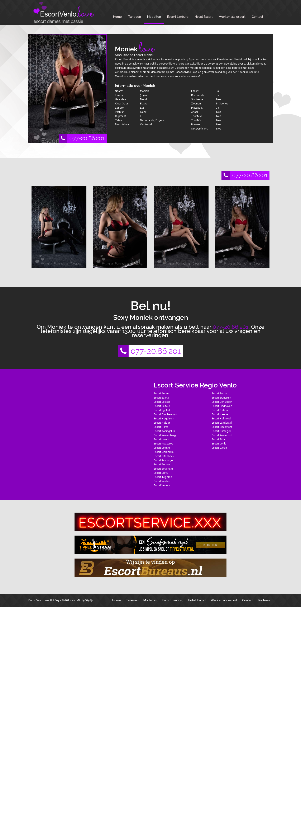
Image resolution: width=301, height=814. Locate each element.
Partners (264, 600)
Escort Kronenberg (165, 435)
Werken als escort (232, 16)
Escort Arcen (161, 393)
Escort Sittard (219, 439)
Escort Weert (219, 447)
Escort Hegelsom (164, 418)
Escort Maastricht (222, 426)
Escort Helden (162, 422)
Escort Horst (161, 426)
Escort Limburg (177, 16)
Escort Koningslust (164, 431)
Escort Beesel (162, 401)
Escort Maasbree (163, 443)
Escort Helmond (221, 418)
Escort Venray (162, 485)
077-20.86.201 (82, 138)
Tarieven (134, 16)
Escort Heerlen (220, 414)
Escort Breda (219, 393)
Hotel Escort (204, 16)
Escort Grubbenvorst (165, 414)
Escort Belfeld (162, 406)
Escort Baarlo (161, 397)
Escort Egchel (162, 410)
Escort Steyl (161, 472)
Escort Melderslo (163, 452)
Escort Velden (162, 481)
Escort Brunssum (221, 397)
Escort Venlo (219, 443)
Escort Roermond (222, 435)
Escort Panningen (164, 460)
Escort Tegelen (163, 477)
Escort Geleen (220, 410)
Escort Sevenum (163, 468)
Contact (257, 16)
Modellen (154, 16)
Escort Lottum (162, 447)
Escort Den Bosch (222, 401)
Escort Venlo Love (38, 600)
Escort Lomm (161, 439)
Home (117, 16)
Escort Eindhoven (222, 406)
